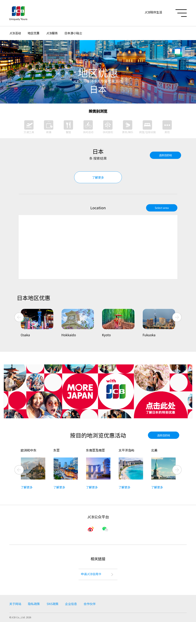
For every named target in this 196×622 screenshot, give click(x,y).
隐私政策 (34, 604)
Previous (19, 317)
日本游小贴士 (73, 33)
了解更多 (98, 177)
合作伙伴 (90, 604)
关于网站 (15, 604)
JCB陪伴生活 (153, 12)
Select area (162, 208)
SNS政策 (53, 604)
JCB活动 (15, 33)
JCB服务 (52, 33)
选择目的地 (165, 155)
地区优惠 (33, 33)
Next (177, 317)
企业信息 (71, 604)
